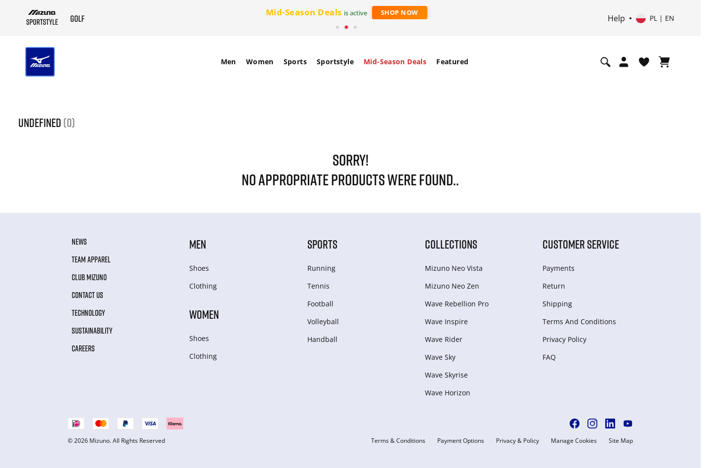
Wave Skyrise (446, 375)
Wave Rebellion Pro (457, 303)
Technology (88, 313)
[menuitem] (228, 62)
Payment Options (460, 440)
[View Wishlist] (644, 62)
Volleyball (323, 321)
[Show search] (605, 62)
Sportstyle (335, 61)
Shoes (199, 268)
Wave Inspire (446, 321)
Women (260, 61)
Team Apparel (91, 259)
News (79, 242)
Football (320, 303)
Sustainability (92, 331)
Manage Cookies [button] (574, 440)
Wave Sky (440, 357)
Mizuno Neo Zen (452, 286)
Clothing (203, 286)
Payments (558, 268)
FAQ (549, 357)
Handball (322, 339)
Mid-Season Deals (395, 61)
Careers (83, 348)
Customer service (580, 244)
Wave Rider (443, 339)
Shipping (557, 303)
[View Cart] (664, 62)
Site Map (621, 440)
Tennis (318, 286)
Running (321, 268)
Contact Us (87, 295)
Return (553, 286)
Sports (295, 61)
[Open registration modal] (624, 62)
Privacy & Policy (517, 440)
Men (228, 61)
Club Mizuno (89, 277)
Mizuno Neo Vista (454, 268)
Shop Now (399, 12)
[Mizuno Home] (42, 17)
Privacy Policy (564, 339)
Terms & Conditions (398, 440)
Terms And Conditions (579, 321)
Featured (452, 61)
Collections (451, 244)
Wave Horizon (447, 392)
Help (616, 18)
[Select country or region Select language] (655, 18)
